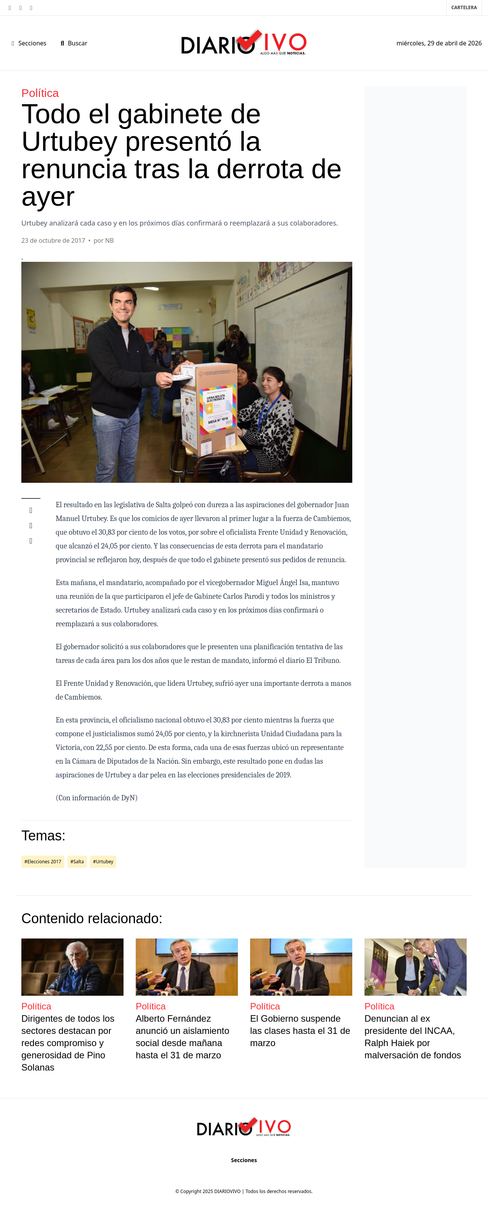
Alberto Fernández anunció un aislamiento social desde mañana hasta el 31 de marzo (183, 1036)
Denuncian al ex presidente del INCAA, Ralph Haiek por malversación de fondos (412, 1036)
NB (109, 240)
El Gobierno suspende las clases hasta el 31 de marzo (300, 1030)
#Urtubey (103, 861)
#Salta (77, 861)
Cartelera (464, 7)
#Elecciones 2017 (42, 861)
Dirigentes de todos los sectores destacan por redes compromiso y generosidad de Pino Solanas (67, 1042)
